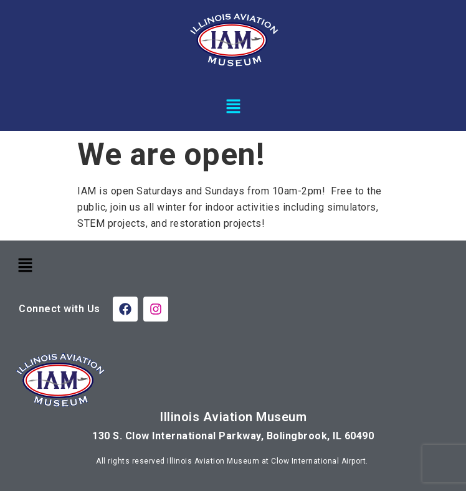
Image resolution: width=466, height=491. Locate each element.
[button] (233, 105)
